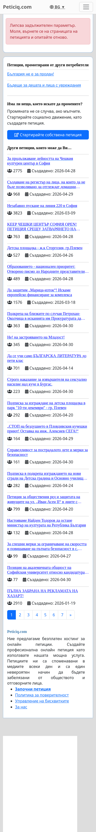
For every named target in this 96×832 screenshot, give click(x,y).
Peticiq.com (17, 6)
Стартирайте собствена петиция (48, 135)
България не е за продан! (30, 74)
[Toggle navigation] (86, 7)
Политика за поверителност (42, 695)
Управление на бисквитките (42, 701)
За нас (21, 707)
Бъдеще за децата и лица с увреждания (44, 85)
